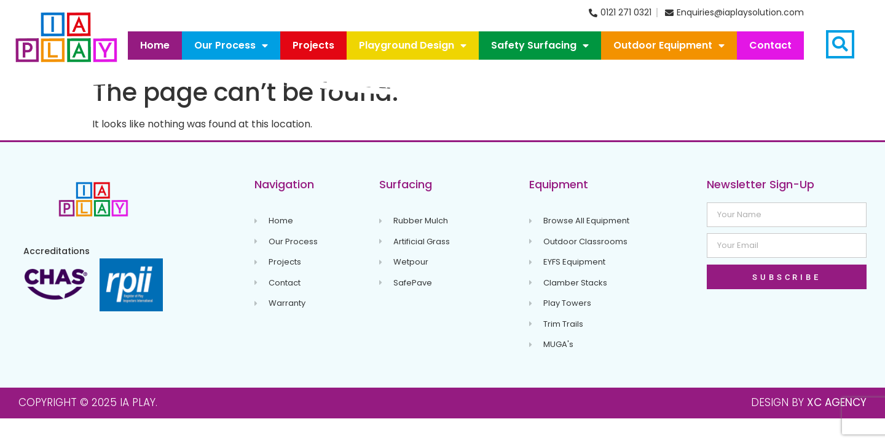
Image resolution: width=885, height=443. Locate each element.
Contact (770, 45)
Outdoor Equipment (669, 45)
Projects (313, 45)
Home (155, 45)
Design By (809, 402)
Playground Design (412, 45)
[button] (840, 44)
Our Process (231, 45)
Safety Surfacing (540, 45)
